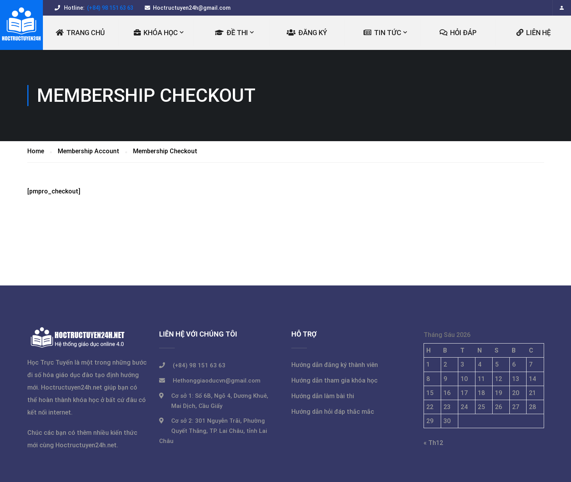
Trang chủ (80, 32)
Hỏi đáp (458, 32)
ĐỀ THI (231, 32)
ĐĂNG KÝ (307, 32)
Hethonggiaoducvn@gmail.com (217, 380)
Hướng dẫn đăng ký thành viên (334, 365)
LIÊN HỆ (533, 32)
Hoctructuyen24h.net (71, 387)
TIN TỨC (382, 32)
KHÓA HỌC (156, 32)
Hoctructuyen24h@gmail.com (192, 8)
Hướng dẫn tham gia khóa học (334, 380)
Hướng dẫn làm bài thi (322, 396)
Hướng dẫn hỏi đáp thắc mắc (332, 411)
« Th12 (433, 443)
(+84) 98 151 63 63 (109, 8)
